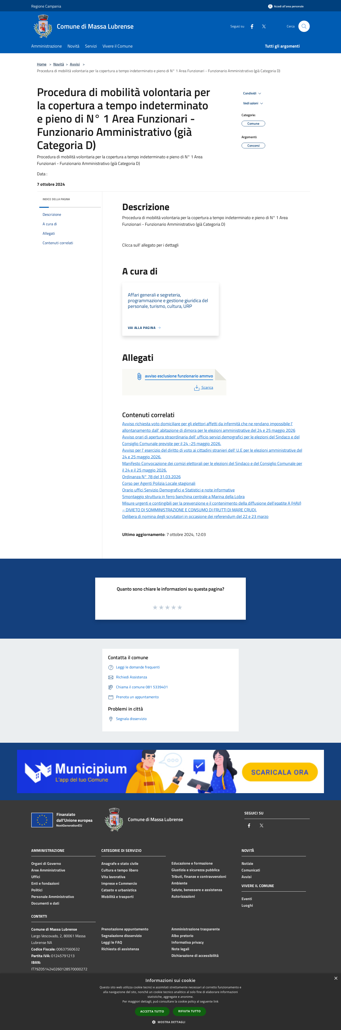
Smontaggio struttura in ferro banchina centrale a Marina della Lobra (183, 496)
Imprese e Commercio (119, 883)
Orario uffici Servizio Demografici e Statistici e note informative (178, 490)
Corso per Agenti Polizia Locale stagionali (158, 483)
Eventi (247, 899)
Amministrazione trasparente (195, 929)
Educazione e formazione (192, 863)
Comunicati (251, 870)
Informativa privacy (187, 942)
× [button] (335, 978)
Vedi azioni (254, 103)
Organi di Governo (46, 863)
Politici (36, 890)
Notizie (247, 863)
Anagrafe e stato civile (119, 863)
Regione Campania (46, 6)
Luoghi (247, 905)
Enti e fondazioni (45, 883)
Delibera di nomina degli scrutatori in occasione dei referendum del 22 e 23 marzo (195, 516)
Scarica (203, 387)
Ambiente (179, 883)
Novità (58, 64)
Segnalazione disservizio (121, 935)
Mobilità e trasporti (117, 896)
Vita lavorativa (113, 877)
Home (41, 64)
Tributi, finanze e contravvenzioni (198, 876)
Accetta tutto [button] (152, 1011)
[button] (170, 1022)
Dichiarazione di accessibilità (195, 955)
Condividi (253, 93)
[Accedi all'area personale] (286, 6)
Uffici (35, 877)
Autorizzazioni (183, 896)
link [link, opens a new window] (216, 1001)
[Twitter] (262, 26)
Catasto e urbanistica (118, 890)
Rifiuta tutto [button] (189, 1011)
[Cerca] (304, 26)
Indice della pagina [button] (56, 199)
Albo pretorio (182, 935)
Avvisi (75, 64)
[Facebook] (250, 26)
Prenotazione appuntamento (124, 929)
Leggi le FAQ (111, 942)
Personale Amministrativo (52, 896)
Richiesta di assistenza (120, 949)
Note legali (180, 949)
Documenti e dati (45, 903)
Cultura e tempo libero (119, 870)
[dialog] (170, 1001)
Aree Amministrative (48, 870)
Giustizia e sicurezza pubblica (195, 870)
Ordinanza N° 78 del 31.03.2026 (151, 476)
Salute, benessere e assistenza (196, 890)
